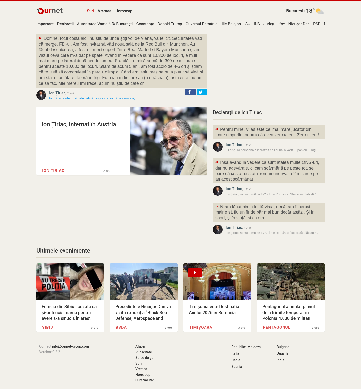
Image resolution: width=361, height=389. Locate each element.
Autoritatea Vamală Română (101, 24)
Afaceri (140, 346)
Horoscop (123, 11)
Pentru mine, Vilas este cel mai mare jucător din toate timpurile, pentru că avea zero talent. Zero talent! (267, 131)
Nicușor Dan (299, 24)
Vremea (104, 11)
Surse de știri (145, 358)
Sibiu (47, 327)
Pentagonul (276, 327)
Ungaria (283, 353)
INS (257, 24)
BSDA (121, 327)
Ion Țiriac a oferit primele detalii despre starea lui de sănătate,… (93, 98)
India (280, 360)
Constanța (145, 24)
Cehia (236, 360)
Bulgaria (283, 347)
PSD (317, 24)
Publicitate (143, 352)
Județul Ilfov (274, 24)
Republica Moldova (246, 347)
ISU (247, 24)
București (295, 10)
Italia (235, 353)
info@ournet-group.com (70, 346)
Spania (237, 367)
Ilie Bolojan (231, 24)
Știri (90, 11)
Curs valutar (144, 380)
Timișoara (200, 327)
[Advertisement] (269, 68)
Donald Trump (170, 24)
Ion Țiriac (57, 93)
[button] (190, 92)
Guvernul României (202, 24)
